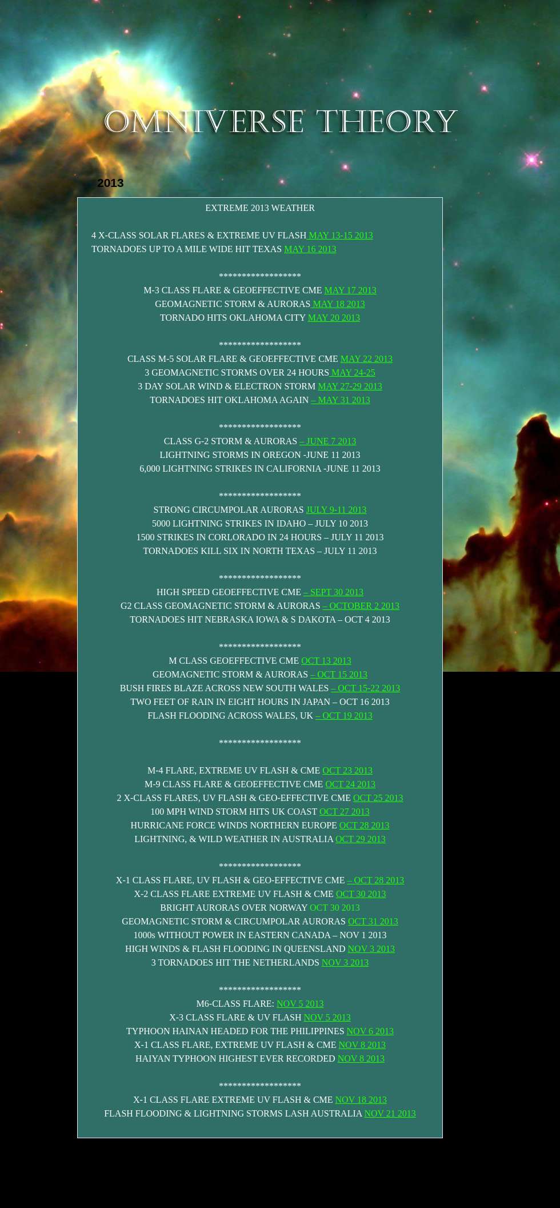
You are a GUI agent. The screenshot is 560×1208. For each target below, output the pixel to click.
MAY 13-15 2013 (339, 235)
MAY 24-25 (352, 372)
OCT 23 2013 (347, 770)
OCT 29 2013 (360, 839)
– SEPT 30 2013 (333, 592)
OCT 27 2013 (344, 811)
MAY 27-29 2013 (350, 386)
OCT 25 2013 (378, 798)
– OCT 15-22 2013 (365, 688)
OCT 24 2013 (350, 784)
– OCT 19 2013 (344, 715)
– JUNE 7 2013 (327, 441)
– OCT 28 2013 (375, 880)
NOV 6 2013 (370, 1031)
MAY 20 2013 (334, 317)
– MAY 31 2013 (340, 400)
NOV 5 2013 (300, 1003)
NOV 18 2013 (361, 1100)
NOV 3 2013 (371, 949)
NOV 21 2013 (389, 1113)
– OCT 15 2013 (338, 674)
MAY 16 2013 (310, 249)
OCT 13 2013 (326, 660)
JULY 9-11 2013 (336, 510)
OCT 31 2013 (373, 921)
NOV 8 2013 (362, 1045)
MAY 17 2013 (351, 290)
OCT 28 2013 (364, 825)
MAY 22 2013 (367, 359)
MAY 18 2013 (337, 304)
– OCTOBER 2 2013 (361, 606)
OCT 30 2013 (361, 894)
